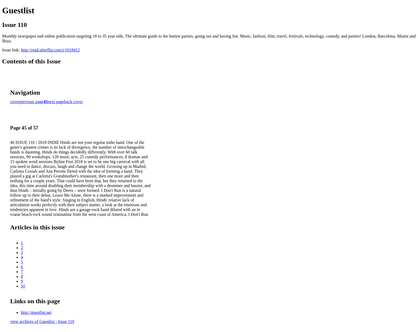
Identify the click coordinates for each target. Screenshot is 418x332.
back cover (73, 101)
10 (23, 286)
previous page (31, 101)
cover (15, 101)
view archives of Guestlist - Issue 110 (42, 321)
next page (56, 101)
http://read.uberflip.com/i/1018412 (50, 50)
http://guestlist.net (36, 312)
